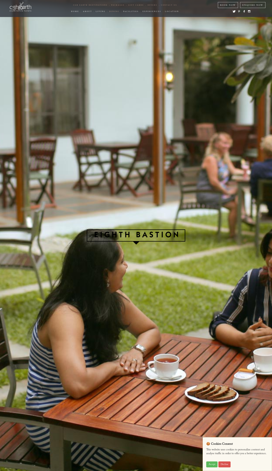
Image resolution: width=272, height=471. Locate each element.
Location (172, 11)
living (100, 11)
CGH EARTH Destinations (90, 5)
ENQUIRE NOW (252, 5)
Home (75, 11)
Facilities (131, 11)
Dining (114, 11)
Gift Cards (136, 5)
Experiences (152, 11)
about (87, 11)
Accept (212, 464)
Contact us (169, 5)
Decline (224, 464)
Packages (118, 5)
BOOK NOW (228, 5)
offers (152, 5)
